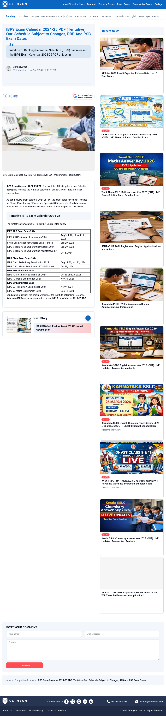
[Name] (44, 634)
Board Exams (123, 4)
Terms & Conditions (56, 714)
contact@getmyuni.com (151, 705)
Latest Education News (73, 4)
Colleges (159, 4)
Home (8, 683)
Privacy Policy (36, 714)
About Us (7, 714)
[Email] (122, 634)
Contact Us (20, 714)
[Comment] (83, 651)
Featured (91, 4)
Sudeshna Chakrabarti (111, 430)
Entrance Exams (106, 4)
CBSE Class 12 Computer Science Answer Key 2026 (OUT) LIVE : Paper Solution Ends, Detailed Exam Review (64, 16)
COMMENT (24, 669)
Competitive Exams (142, 4)
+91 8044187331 (120, 705)
